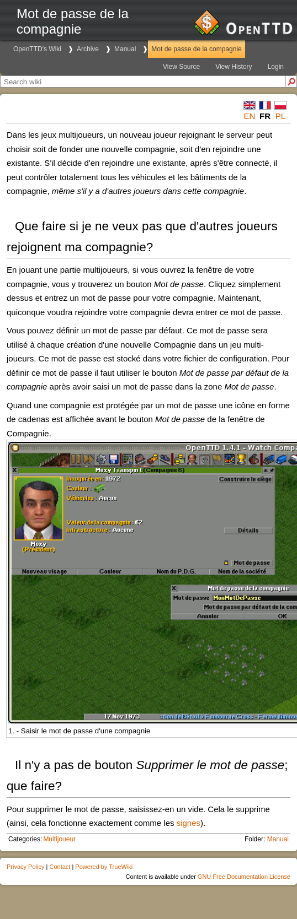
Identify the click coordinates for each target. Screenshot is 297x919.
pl (280, 116)
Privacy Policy (25, 866)
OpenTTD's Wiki (37, 49)
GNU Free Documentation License (244, 876)
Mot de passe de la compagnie (196, 49)
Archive (88, 49)
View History (233, 67)
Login (276, 67)
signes (188, 823)
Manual (125, 49)
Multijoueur (59, 839)
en (250, 116)
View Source (181, 67)
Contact (59, 866)
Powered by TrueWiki (103, 866)
